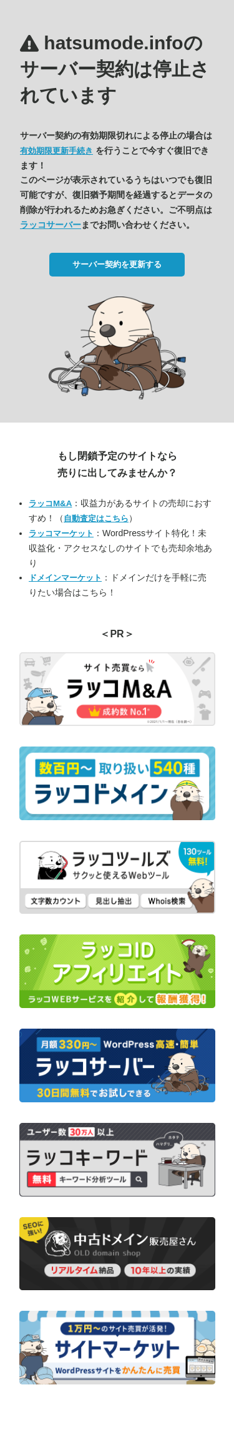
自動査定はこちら (96, 518)
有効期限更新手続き (56, 150)
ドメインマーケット (65, 577)
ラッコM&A (50, 503)
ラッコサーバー (50, 225)
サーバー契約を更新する (117, 264)
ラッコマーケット (61, 533)
